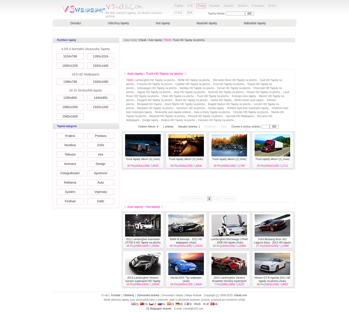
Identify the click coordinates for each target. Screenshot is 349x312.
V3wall (142, 40)
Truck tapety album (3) (182, 159)
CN (143, 304)
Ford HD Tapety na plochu (228, 84)
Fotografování (70, 173)
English (178, 5)
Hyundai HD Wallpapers (240, 116)
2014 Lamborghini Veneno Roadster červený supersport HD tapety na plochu (229, 281)
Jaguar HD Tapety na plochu (154, 92)
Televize (70, 154)
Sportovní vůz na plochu (190, 108)
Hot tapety (163, 23)
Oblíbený (128, 295)
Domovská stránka (148, 295)
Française (258, 5)
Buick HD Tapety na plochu (191, 100)
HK (214, 304)
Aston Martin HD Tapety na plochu (184, 104)
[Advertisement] (208, 56)
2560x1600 (70, 116)
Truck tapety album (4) (139, 159)
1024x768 (70, 56)
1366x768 (70, 81)
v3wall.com (240, 295)
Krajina (70, 136)
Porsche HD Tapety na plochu (154, 84)
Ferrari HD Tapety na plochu (234, 88)
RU (161, 304)
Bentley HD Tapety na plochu (197, 88)
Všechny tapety (118, 23)
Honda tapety (216, 108)
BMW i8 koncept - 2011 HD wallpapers (186, 241)
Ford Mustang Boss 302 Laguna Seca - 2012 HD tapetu (272, 241)
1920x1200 (100, 107)
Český (201, 5)
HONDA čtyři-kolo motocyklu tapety (247, 108)
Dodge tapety (150, 120)
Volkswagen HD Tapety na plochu (157, 88)
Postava (100, 136)
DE (179, 304)
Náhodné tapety (255, 23)
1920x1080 (100, 81)
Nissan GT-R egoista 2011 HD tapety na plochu (272, 279)
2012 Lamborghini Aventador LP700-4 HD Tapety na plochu (143, 241)
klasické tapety (207, 23)
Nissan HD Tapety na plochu (263, 92)
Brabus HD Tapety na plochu (178, 120)
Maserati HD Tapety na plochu (167, 116)
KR (197, 304)
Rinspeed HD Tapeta (149, 104)
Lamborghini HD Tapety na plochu (155, 80)
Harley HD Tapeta (221, 100)
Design (101, 164)
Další (100, 201)
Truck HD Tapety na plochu (188, 40)
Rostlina (70, 145)
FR (188, 304)
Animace (70, 164)
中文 (190, 5)
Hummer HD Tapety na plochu (226, 92)
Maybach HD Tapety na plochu (155, 108)
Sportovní (100, 173)
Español (228, 5)
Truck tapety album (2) (225, 159)
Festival (70, 201)
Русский (214, 5)
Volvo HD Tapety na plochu (178, 96)
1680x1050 (70, 107)
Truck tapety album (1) (268, 159)
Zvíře (100, 145)
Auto (100, 182)
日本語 (178, 12)
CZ (152, 304)
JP (205, 304)
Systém (70, 192)
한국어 (272, 5)
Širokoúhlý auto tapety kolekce (173, 112)
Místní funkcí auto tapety (249, 100)
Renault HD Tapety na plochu (205, 116)
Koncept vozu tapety (244, 96)
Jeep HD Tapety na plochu (189, 92)
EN (134, 304)
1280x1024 (100, 56)
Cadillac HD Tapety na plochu (192, 84)
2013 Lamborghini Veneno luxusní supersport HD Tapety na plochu (142, 281)
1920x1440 (100, 65)
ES (170, 304)
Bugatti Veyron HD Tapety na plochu (229, 104)
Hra (100, 154)
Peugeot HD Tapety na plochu (154, 100)
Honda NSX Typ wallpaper (186, 277)
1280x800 (70, 97)
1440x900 (101, 97)
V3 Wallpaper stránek (158, 308)
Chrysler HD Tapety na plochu (250, 112)
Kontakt (115, 295)
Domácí (75, 23)
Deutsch (243, 5)
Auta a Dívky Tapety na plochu (212, 112)
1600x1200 (70, 65)
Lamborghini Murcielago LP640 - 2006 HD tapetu (229, 241)
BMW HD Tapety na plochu (194, 80)
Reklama (70, 182)
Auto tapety (155, 40)
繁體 (189, 12)
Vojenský (100, 192)
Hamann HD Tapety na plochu (216, 120)
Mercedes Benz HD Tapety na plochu (235, 80)
